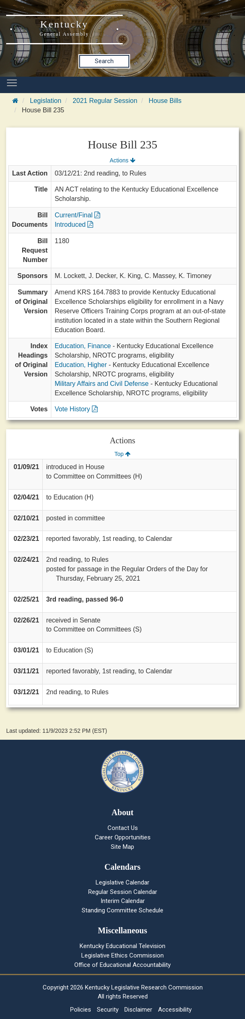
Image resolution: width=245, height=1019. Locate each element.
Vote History (76, 409)
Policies (80, 1009)
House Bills (165, 100)
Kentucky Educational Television (122, 946)
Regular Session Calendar (122, 892)
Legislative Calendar (122, 882)
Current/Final (77, 215)
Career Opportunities (123, 837)
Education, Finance (83, 345)
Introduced (74, 224)
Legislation (46, 100)
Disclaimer (138, 1009)
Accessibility (175, 1009)
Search (104, 61)
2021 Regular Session (105, 100)
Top (122, 454)
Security (108, 1009)
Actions (122, 160)
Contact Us (123, 828)
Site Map (122, 846)
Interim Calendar (123, 901)
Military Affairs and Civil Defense (102, 383)
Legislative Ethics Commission (122, 955)
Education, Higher (81, 364)
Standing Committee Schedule (122, 910)
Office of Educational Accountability (122, 965)
